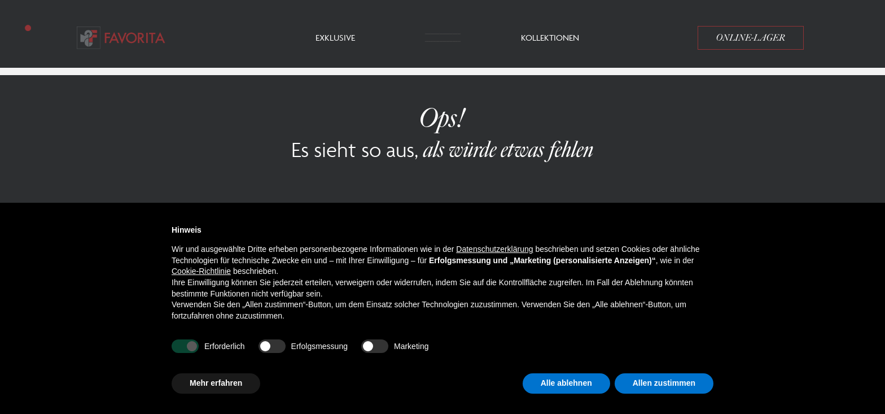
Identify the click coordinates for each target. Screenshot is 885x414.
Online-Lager (750, 37)
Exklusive (335, 37)
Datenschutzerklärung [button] (494, 249)
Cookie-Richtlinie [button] (201, 271)
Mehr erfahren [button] (216, 382)
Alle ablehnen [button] (566, 382)
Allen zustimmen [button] (664, 382)
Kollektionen (550, 37)
